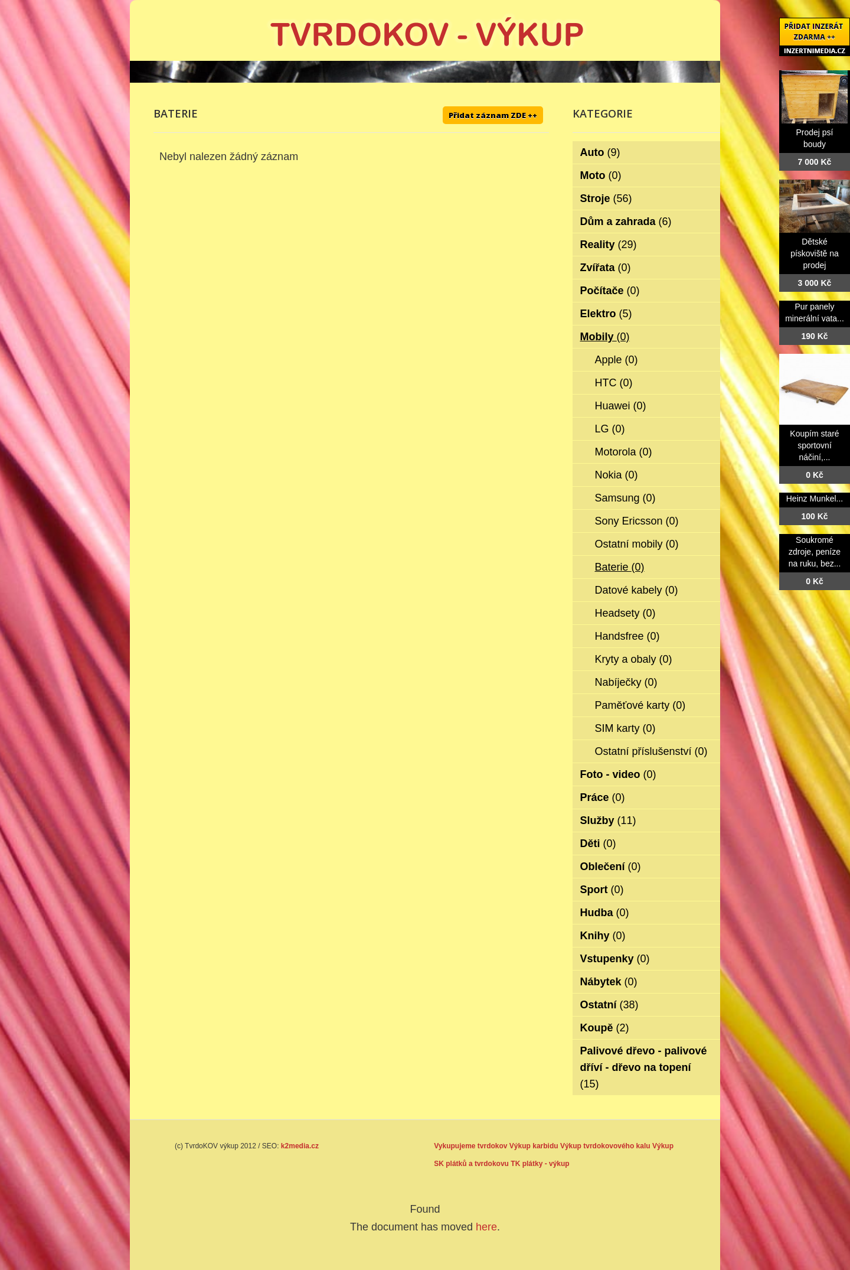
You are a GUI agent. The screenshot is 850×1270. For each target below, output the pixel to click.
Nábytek (609, 982)
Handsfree (627, 636)
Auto (600, 152)
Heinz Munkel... (814, 498)
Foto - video (618, 774)
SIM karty (625, 728)
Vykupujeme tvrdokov (470, 1146)
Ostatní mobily (637, 544)
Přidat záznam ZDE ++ (493, 115)
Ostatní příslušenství (651, 751)
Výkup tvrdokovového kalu (605, 1146)
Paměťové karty (640, 705)
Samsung (625, 498)
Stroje (606, 198)
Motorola (623, 452)
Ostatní (609, 1005)
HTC (614, 383)
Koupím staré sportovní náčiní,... (814, 445)
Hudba (604, 913)
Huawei (620, 406)
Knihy (603, 936)
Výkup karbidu (533, 1146)
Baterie (620, 567)
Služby (608, 820)
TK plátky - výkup (540, 1164)
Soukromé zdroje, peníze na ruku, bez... (815, 551)
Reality (608, 244)
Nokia (616, 475)
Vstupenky (615, 959)
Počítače (610, 291)
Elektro (606, 314)
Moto (601, 175)
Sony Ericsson (637, 521)
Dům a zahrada (626, 221)
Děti (598, 843)
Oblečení (610, 866)
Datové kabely (636, 590)
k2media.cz (300, 1146)
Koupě (604, 1028)
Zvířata (605, 267)
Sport (602, 889)
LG (610, 429)
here (486, 1227)
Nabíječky (626, 682)
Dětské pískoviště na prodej (814, 253)
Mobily (605, 337)
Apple (616, 360)
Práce (602, 797)
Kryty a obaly (633, 659)
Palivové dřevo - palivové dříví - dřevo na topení (643, 1067)
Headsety (625, 613)
